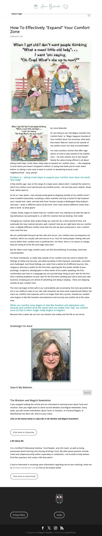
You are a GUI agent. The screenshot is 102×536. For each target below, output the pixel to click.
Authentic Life (16, 36)
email (59, 515)
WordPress (71, 532)
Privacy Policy (19, 515)
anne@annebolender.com (24, 467)
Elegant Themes (45, 532)
